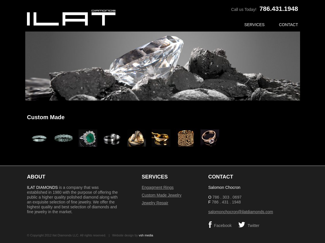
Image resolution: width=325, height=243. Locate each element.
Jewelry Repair (155, 203)
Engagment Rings (158, 187)
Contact (288, 24)
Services (254, 24)
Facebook (222, 225)
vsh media (146, 235)
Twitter (253, 225)
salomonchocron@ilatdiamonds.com (240, 211)
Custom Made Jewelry (162, 195)
